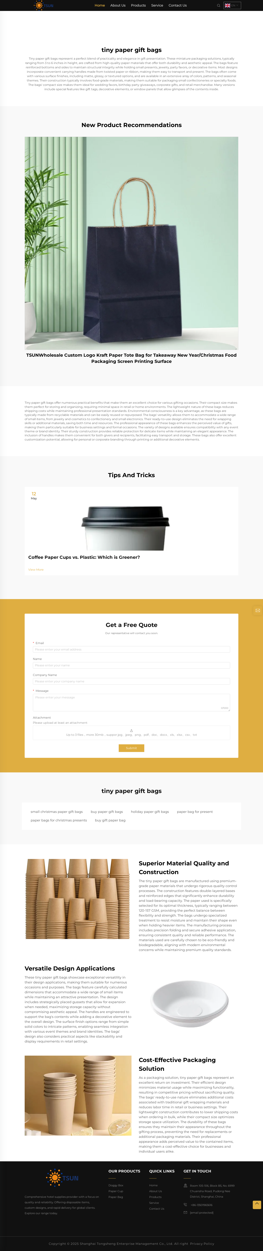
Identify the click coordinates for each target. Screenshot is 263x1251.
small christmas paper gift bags (57, 812)
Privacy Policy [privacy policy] (202, 1244)
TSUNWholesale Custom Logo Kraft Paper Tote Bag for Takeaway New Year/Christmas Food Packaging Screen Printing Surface (131, 358)
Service (157, 5)
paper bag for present (195, 812)
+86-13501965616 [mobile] (198, 1205)
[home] (43, 5)
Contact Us (178, 5)
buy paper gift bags (107, 812)
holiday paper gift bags (150, 812)
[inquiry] (257, 610)
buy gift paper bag (110, 820)
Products (138, 5)
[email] (202, 1213)
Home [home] (100, 5)
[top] (257, 1205)
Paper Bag (115, 1197)
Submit (131, 748)
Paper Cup (115, 1191)
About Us (117, 5)
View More (36, 569)
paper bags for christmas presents (59, 820)
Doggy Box (115, 1185)
